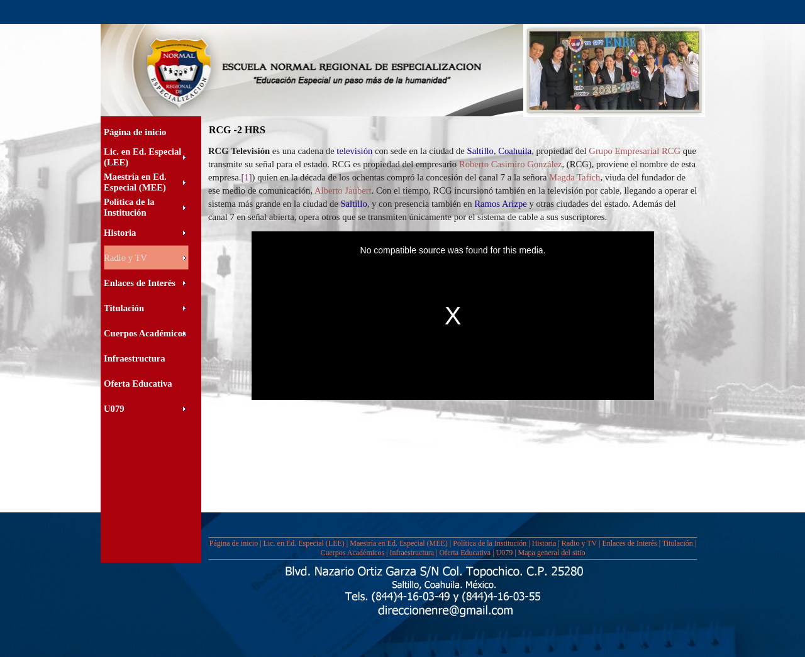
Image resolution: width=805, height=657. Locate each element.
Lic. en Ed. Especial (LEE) (304, 543)
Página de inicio (233, 543)
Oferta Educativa (465, 552)
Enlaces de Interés (629, 543)
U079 (504, 552)
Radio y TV (579, 543)
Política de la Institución (489, 543)
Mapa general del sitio (552, 552)
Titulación (677, 543)
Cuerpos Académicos (352, 552)
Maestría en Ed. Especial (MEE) (399, 543)
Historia (544, 543)
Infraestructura (411, 552)
